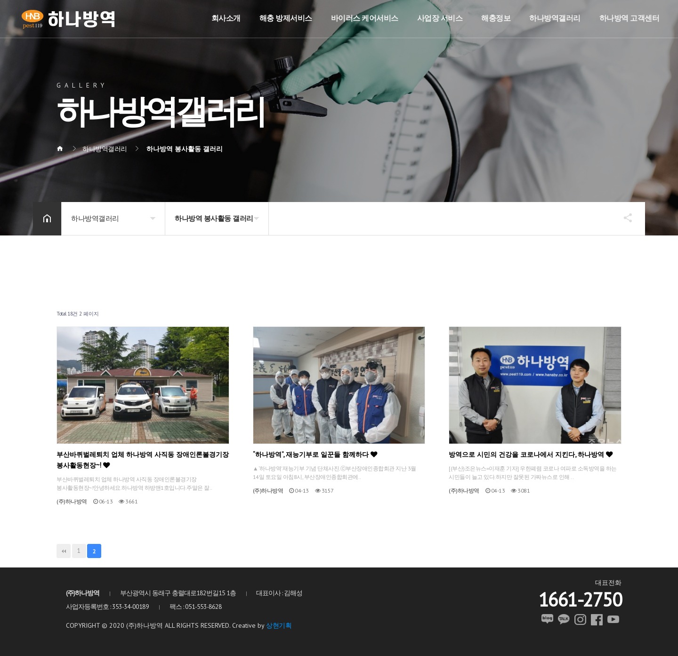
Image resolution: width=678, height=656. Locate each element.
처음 (63, 551)
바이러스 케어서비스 (364, 18)
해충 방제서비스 (285, 18)
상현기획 (278, 625)
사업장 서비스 (440, 18)
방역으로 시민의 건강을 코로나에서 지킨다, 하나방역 (531, 454)
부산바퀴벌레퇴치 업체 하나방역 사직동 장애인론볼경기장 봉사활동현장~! (142, 460)
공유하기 (624, 218)
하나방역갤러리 (555, 18)
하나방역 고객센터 (629, 18)
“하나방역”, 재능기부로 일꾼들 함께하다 (315, 454)
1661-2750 (580, 599)
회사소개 (226, 18)
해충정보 (495, 18)
